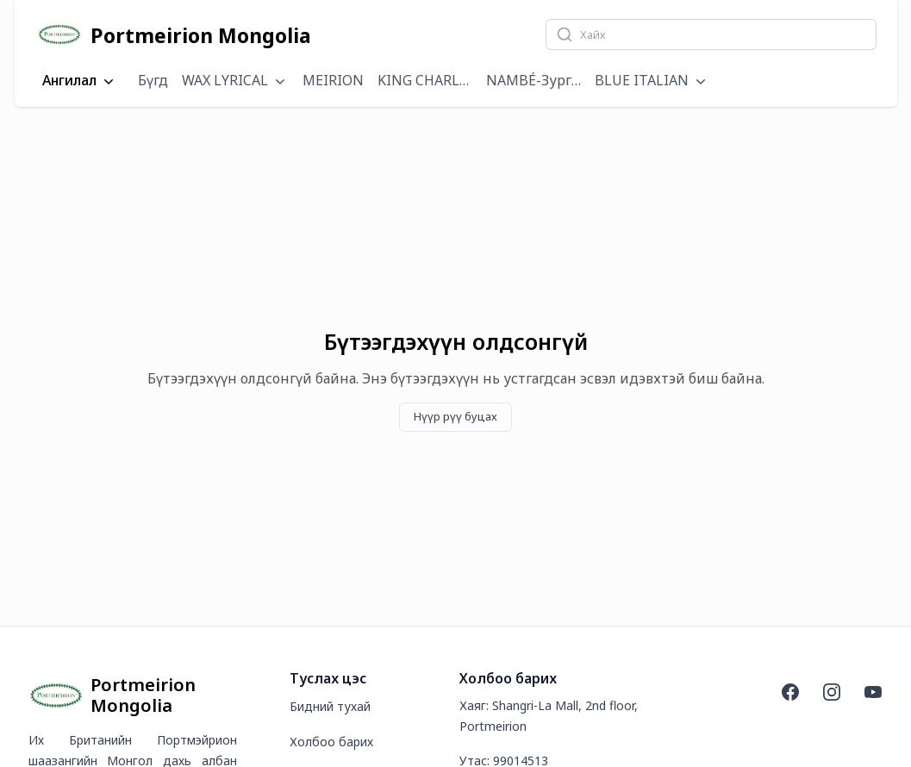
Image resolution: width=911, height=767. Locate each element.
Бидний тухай (330, 706)
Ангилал (79, 81)
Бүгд (153, 80)
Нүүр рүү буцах (455, 416)
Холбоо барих (331, 741)
